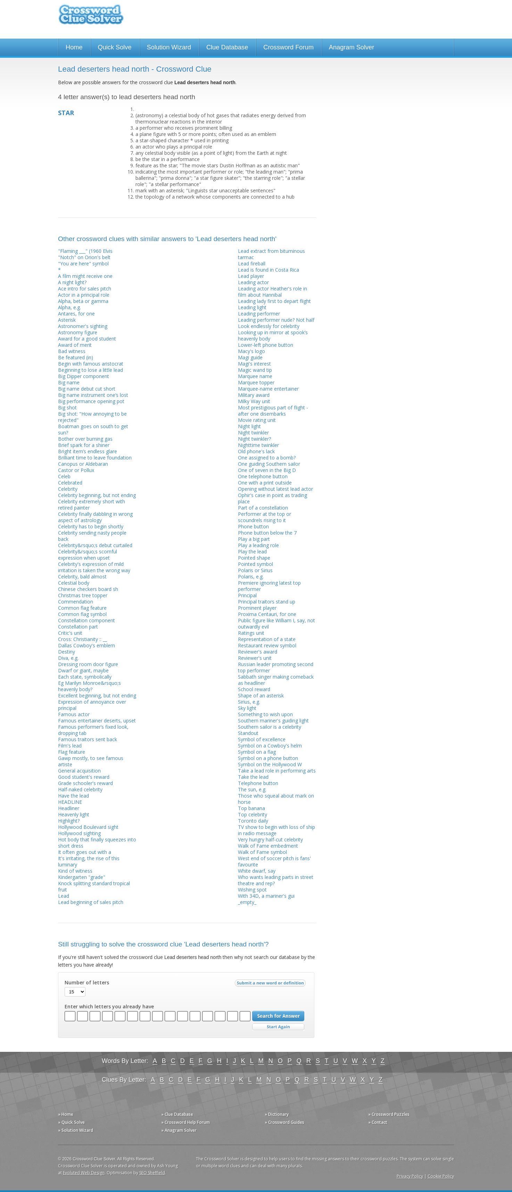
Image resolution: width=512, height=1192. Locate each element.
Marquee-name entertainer (268, 388)
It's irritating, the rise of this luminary (88, 861)
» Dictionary (277, 1114)
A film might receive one (85, 276)
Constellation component (86, 620)
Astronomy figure (77, 332)
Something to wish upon (265, 714)
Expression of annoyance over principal (92, 704)
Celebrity (67, 489)
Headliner (68, 808)
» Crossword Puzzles (389, 1114)
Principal (247, 595)
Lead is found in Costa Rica (268, 269)
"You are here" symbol (83, 263)
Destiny (66, 651)
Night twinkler (253, 432)
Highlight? (69, 820)
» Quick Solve (71, 1122)
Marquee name (255, 376)
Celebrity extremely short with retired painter (91, 504)
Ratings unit (251, 633)
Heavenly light (73, 814)
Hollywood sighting (79, 833)
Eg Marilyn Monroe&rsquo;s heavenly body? (89, 686)
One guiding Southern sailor (269, 464)
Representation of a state (267, 639)
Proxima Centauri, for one (267, 614)
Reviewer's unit (255, 658)
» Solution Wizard (75, 1130)
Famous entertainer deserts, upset (97, 720)
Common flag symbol (82, 614)
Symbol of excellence (262, 739)
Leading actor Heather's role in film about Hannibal (272, 291)
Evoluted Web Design (84, 1173)
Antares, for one (76, 313)
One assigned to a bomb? (267, 457)
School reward (254, 689)
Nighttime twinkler (258, 445)
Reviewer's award (257, 651)
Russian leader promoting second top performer (275, 667)
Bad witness (71, 351)
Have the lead (73, 795)
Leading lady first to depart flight (274, 301)
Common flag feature (82, 608)
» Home (65, 1114)
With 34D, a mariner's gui (266, 896)
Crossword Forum (288, 47)
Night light (249, 426)
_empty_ (247, 902)
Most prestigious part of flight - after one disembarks (273, 410)
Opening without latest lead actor (275, 489)
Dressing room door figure (88, 664)
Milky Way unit (254, 401)
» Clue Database (177, 1114)
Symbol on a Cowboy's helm (270, 745)
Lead (63, 896)
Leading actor (253, 282)
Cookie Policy (441, 1176)
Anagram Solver (351, 47)
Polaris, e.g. (251, 576)
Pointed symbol (255, 564)
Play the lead (252, 551)
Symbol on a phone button (268, 758)
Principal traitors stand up (266, 601)
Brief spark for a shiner (83, 445)
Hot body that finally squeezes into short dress (97, 842)
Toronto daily (253, 820)
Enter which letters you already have (109, 1006)
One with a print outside (265, 482)
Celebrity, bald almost (82, 576)
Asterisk (67, 320)
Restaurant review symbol (267, 645)
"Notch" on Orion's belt (84, 257)
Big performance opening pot (91, 401)
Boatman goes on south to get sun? (93, 429)
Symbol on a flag (257, 752)
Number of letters (87, 982)
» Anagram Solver (179, 1130)
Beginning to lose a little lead (90, 370)
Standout (248, 733)
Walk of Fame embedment (268, 845)
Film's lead (70, 745)
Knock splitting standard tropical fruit (94, 886)
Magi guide (250, 357)
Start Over (278, 1027)
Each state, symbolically (85, 676)
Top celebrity (252, 814)
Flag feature (71, 752)
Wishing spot (252, 889)
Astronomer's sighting (82, 326)
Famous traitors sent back (87, 739)
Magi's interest (254, 363)
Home (74, 47)
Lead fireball (251, 263)
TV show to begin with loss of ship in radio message (276, 830)
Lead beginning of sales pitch (90, 902)
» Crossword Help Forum (185, 1122)
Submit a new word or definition (271, 984)
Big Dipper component (83, 376)
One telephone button (263, 476)
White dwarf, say (256, 870)
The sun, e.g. (252, 789)
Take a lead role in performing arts (277, 770)
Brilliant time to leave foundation (95, 457)
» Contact (377, 1122)
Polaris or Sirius (255, 570)
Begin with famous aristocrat (90, 363)
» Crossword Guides (284, 1122)
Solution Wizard (169, 47)
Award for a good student (87, 338)
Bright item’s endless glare (87, 451)
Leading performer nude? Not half (276, 320)
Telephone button (258, 783)
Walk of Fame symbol (262, 852)
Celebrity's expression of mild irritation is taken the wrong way (94, 567)
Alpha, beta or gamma (83, 301)
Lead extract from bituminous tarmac (271, 254)
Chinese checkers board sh (88, 589)
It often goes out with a (84, 852)
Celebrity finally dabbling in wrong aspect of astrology (95, 517)
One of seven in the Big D (267, 470)
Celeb (64, 476)
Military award (254, 395)
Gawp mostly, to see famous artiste (90, 761)
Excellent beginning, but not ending (97, 695)
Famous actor (74, 714)
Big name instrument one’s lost (93, 395)
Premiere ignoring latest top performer (269, 585)
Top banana (251, 808)
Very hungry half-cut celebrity (270, 839)
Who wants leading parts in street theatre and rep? (275, 880)
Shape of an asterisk (261, 695)
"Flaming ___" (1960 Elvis (85, 251)
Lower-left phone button (265, 345)
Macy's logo (251, 351)
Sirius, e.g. (249, 701)
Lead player (251, 276)
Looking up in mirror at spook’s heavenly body (273, 335)
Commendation (75, 601)
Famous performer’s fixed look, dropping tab (93, 729)
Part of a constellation (263, 507)
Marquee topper (256, 382)
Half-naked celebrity (80, 789)
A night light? (72, 282)
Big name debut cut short (86, 388)
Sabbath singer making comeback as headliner (276, 679)
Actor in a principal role (83, 294)
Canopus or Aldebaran (83, 464)
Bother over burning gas (85, 438)
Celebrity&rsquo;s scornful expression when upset (87, 554)
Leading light (252, 307)
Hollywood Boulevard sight (88, 827)
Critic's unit (70, 633)
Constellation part (78, 626)
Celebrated (70, 482)
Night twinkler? (254, 438)
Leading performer (259, 313)
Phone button (253, 526)
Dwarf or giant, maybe (83, 670)
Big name (69, 382)
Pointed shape (254, 557)
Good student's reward (83, 777)
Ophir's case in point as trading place (272, 498)
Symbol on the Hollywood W (270, 764)
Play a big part (254, 539)
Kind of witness (75, 870)
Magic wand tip (255, 370)
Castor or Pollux (76, 470)
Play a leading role (258, 545)
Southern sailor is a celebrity (269, 726)
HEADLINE (70, 802)
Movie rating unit (257, 420)
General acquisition (79, 770)
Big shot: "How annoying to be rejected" (92, 416)
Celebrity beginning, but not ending (97, 495)
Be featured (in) (75, 357)
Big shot (67, 407)
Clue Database (227, 47)
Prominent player (257, 608)
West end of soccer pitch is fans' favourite (274, 861)
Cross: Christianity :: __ (82, 639)
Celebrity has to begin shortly (90, 526)
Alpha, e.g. (69, 307)
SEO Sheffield (152, 1173)
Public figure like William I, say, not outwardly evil (276, 623)
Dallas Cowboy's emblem (86, 645)
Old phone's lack (256, 451)
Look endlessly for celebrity (268, 326)
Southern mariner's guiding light (273, 720)
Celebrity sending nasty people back (92, 535)
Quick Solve (115, 47)
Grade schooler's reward (85, 783)
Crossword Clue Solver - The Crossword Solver (91, 17)
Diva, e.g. (68, 658)
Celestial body (73, 582)
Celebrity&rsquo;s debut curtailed (95, 545)
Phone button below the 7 (267, 532)
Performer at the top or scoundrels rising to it (264, 517)
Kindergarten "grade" (81, 877)
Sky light (247, 708)
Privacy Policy (410, 1176)
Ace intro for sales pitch (84, 288)
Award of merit (75, 345)
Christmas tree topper (82, 595)
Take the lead (253, 777)
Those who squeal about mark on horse (276, 798)
